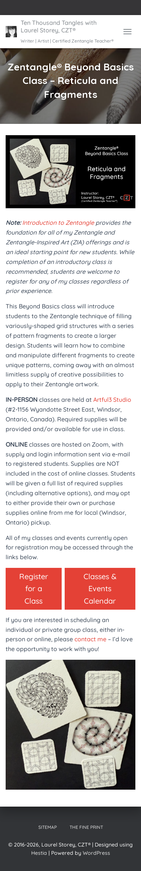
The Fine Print (86, 827)
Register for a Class (33, 589)
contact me (90, 639)
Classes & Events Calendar (100, 589)
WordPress (96, 853)
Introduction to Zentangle (58, 222)
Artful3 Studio (112, 399)
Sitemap (47, 827)
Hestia (39, 853)
